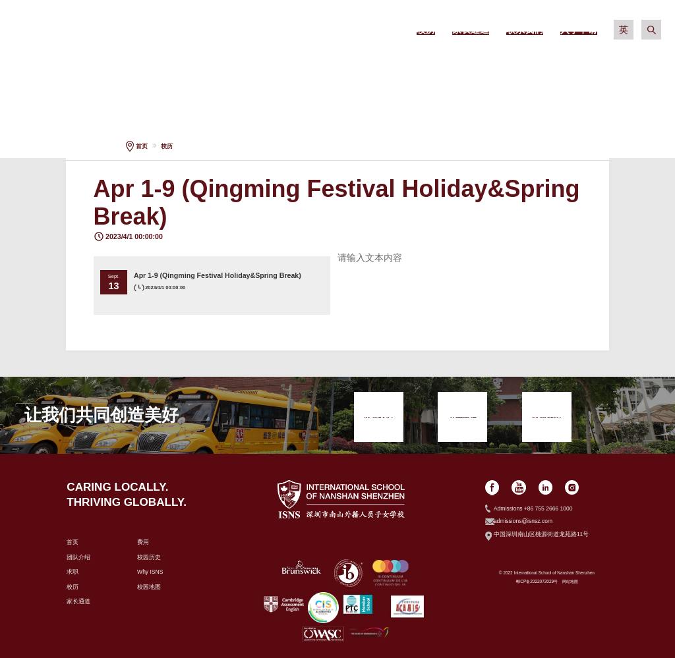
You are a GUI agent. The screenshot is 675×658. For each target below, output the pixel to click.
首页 (142, 146)
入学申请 (624, 66)
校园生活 (452, 66)
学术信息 (367, 66)
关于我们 (195, 66)
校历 (167, 146)
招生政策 (281, 66)
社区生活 (538, 66)
